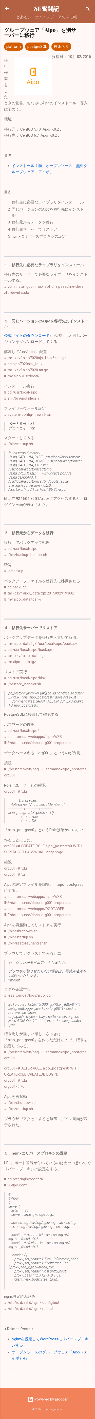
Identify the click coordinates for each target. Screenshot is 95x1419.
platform (13, 46)
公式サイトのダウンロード (27, 335)
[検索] (88, 10)
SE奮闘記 (46, 8)
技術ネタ (61, 46)
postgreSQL (37, 46)
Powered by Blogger (47, 1399)
